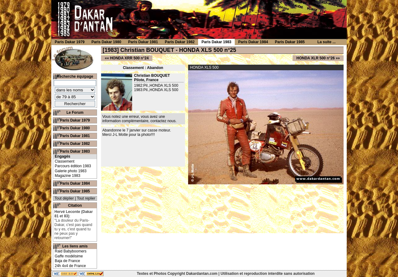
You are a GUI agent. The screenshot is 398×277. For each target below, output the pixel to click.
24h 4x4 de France (70, 266)
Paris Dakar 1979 (75, 120)
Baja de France (67, 261)
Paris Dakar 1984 (75, 183)
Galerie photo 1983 (70, 171)
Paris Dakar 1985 (75, 191)
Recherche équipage (75, 76)
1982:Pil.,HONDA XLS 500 (156, 85)
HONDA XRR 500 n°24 (129, 58)
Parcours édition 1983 (73, 166)
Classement (64, 161)
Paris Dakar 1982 (75, 143)
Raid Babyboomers (70, 251)
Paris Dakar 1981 (75, 136)
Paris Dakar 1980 (75, 128)
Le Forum (75, 112)
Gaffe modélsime (69, 256)
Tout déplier (64, 198)
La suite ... (326, 42)
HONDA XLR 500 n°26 (315, 58)
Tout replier (86, 198)
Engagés (62, 156)
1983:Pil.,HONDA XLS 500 (156, 90)
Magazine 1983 (67, 175)
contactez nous (163, 121)
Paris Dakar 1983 (75, 151)
